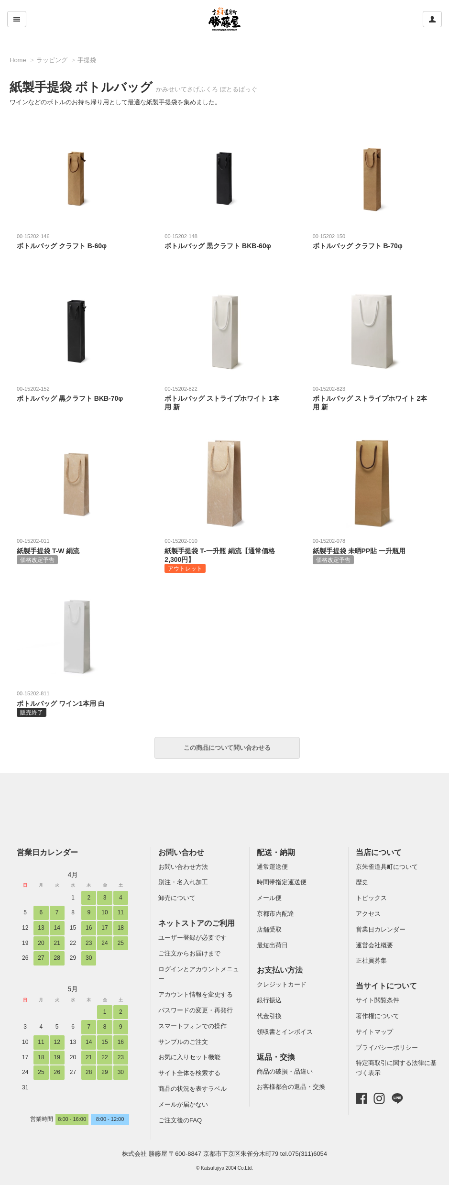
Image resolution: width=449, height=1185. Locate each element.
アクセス (368, 913)
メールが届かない (183, 1104)
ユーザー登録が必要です (192, 937)
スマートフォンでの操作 (192, 1026)
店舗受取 (269, 929)
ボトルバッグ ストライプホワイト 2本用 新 (372, 398)
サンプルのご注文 (183, 1041)
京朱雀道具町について (387, 866)
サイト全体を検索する (189, 1072)
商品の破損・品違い (285, 1071)
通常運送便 (272, 866)
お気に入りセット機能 (189, 1057)
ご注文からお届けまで (189, 953)
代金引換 (269, 1016)
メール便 (269, 897)
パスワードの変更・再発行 (195, 1010)
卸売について (177, 897)
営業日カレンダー (47, 852)
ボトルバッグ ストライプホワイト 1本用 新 (223, 398)
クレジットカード (282, 984)
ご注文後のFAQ (180, 1120)
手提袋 (86, 60)
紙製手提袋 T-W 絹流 (76, 550)
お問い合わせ (181, 852)
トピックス (371, 897)
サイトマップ (374, 1031)
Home (18, 60)
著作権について (377, 1016)
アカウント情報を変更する (195, 994)
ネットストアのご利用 (196, 923)
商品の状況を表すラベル (192, 1088)
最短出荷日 (272, 945)
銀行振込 (269, 1000)
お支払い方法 (280, 970)
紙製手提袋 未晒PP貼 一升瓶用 (372, 550)
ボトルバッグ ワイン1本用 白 (76, 703)
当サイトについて (386, 986)
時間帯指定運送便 (282, 882)
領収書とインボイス (285, 1031)
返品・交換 (276, 1057)
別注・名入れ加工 (183, 882)
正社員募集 (371, 960)
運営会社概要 (374, 945)
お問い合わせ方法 (183, 866)
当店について (379, 852)
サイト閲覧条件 (377, 1000)
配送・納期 (276, 852)
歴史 (362, 882)
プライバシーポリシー (387, 1047)
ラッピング (51, 60)
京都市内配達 (275, 913)
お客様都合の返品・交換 (291, 1086)
